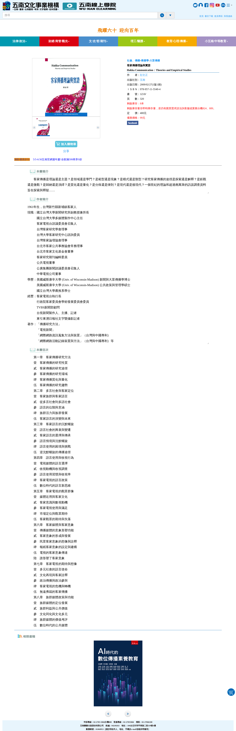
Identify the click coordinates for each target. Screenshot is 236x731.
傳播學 (145, 60)
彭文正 (144, 75)
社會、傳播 (133, 60)
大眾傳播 (155, 60)
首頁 (201, 16)
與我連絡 (228, 16)
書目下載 (209, 16)
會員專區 (218, 16)
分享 (66, 151)
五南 (142, 79)
